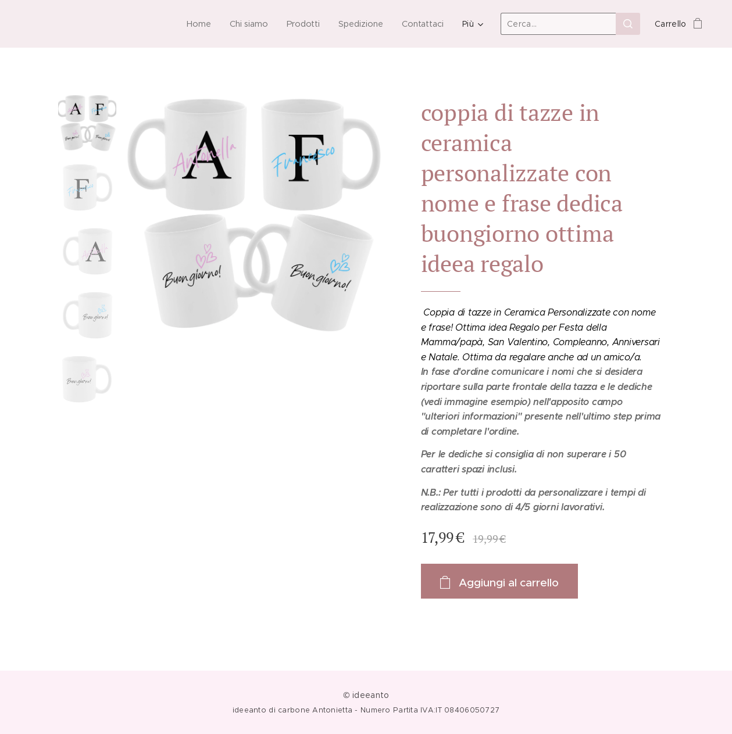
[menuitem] (197, 23)
